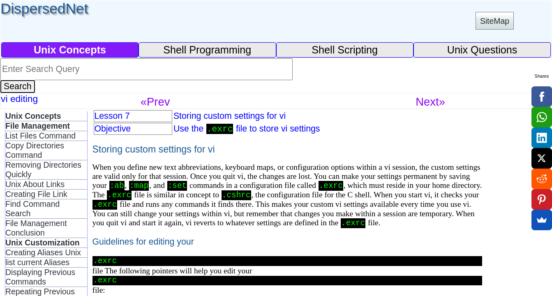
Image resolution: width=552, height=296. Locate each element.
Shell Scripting (345, 50)
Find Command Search (32, 208)
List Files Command (40, 135)
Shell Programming (207, 50)
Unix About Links (35, 184)
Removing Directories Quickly (43, 169)
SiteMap (494, 20)
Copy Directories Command (34, 150)
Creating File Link (36, 194)
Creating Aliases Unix (43, 252)
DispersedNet (44, 8)
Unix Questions (482, 50)
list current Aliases (37, 262)
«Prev (155, 101)
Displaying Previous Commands (40, 277)
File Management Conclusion (36, 228)
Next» (430, 101)
